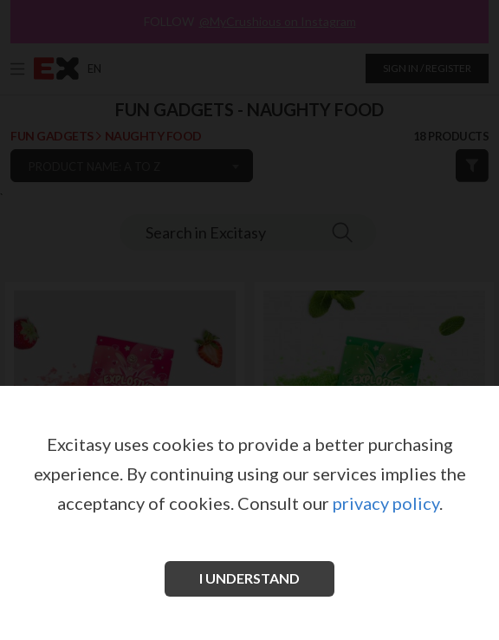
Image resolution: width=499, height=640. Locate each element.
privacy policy (386, 503)
